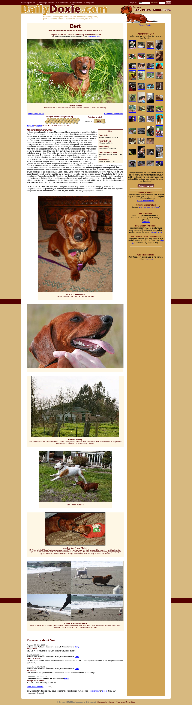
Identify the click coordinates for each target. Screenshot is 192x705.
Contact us (63, 2)
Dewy (77, 647)
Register (90, 2)
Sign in (141, 25)
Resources (77, 2)
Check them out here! (145, 201)
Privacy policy (120, 702)
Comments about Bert (113, 114)
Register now (94, 691)
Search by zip (157, 232)
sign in (39, 126)
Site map (111, 702)
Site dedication (102, 702)
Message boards (46, 2)
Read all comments (35, 687)
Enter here (146, 222)
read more (149, 259)
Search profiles (28, 2)
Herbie (66, 678)
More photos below (36, 114)
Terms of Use (130, 702)
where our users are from (149, 207)
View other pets (94, 36)
